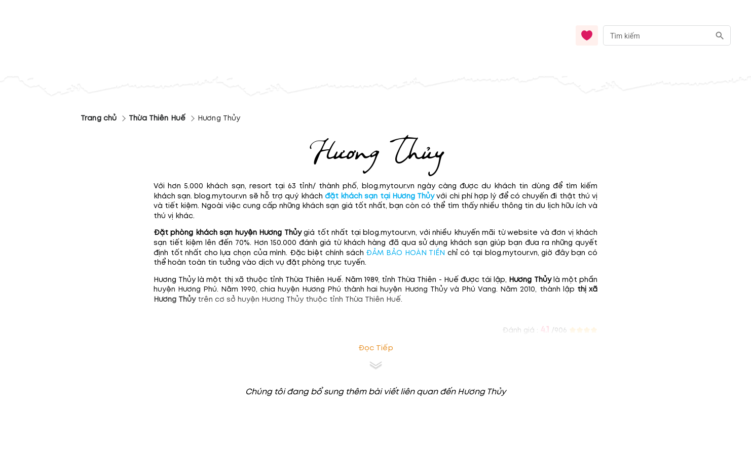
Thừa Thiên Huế (157, 118)
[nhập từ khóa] (656, 35)
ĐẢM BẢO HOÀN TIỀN (405, 253)
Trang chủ (99, 118)
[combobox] (667, 35)
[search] (719, 35)
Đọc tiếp (375, 348)
